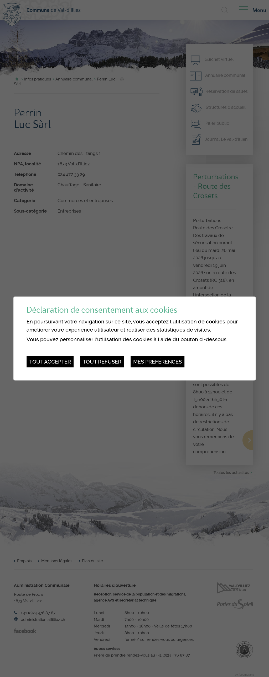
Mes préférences (157, 361)
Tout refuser (102, 361)
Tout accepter (50, 361)
